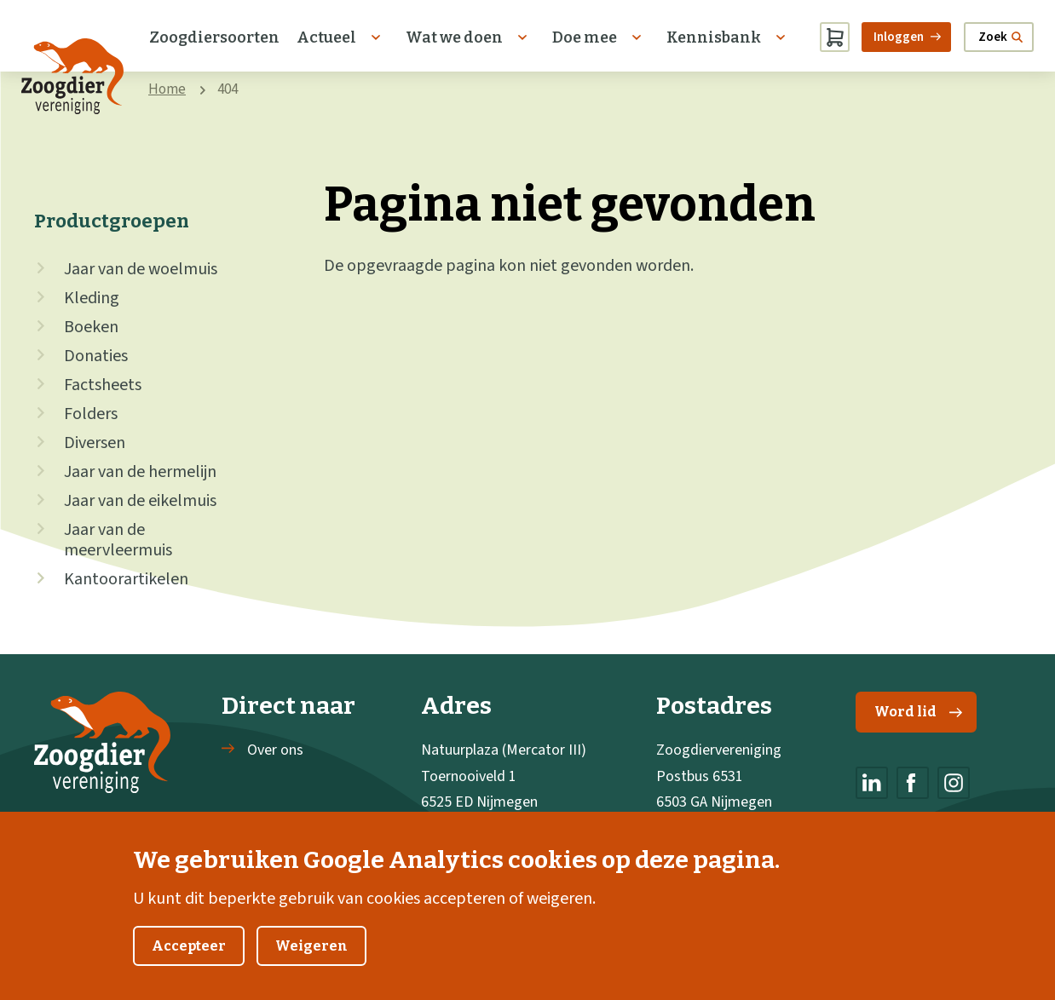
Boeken (91, 327)
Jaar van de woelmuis (140, 269)
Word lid (918, 712)
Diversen (94, 443)
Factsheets (102, 385)
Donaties (96, 356)
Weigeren (311, 966)
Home (167, 89)
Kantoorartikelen (126, 579)
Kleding (91, 298)
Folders (91, 414)
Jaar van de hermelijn (140, 472)
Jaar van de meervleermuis (118, 540)
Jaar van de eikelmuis (140, 501)
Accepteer (189, 966)
